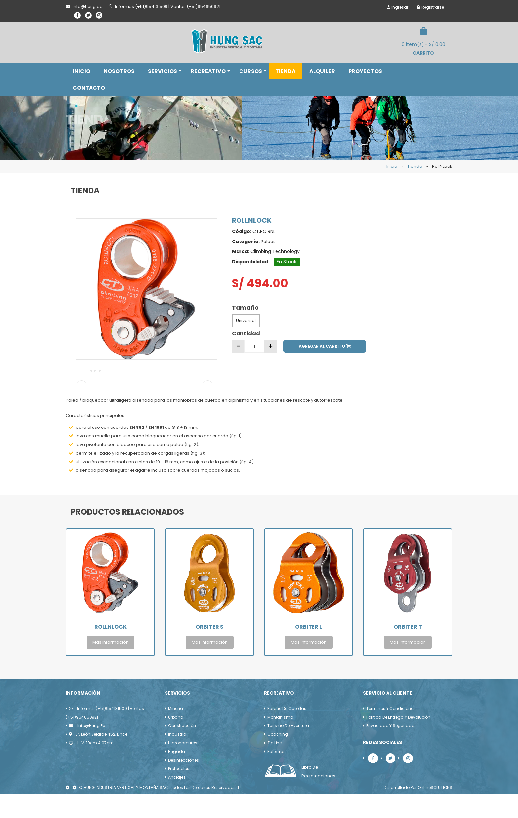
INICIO (81, 71)
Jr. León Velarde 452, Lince (98, 759)
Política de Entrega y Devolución (398, 741)
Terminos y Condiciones (391, 733)
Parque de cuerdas (286, 733)
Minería (175, 733)
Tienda (414, 166)
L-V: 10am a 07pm (91, 767)
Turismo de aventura (288, 750)
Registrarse (430, 7)
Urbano (175, 741)
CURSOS (252, 71)
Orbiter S (209, 651)
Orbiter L (308, 651)
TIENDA (286, 71)
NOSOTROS (119, 71)
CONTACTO (89, 88)
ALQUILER (322, 71)
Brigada (176, 776)
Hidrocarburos (182, 767)
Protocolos (178, 793)
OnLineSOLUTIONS (435, 812)
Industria (177, 759)
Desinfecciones (183, 784)
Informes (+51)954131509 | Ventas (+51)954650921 (105, 737)
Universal (246, 320)
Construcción (182, 750)
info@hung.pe (87, 750)
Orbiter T (408, 651)
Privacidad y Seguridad (390, 750)
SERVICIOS (164, 71)
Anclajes (177, 801)
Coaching (277, 759)
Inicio (391, 166)
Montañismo (280, 741)
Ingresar (397, 7)
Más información (110, 666)
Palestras (276, 776)
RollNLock (110, 651)
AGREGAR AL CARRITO (325, 346)
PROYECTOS (365, 71)
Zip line (274, 767)
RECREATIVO (210, 71)
